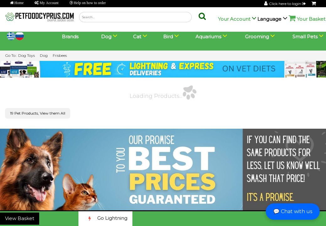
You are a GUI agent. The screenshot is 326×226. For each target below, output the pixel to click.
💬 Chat (292, 211)
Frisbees (60, 55)
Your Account (234, 19)
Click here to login (288, 3)
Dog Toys (26, 55)
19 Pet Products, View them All (37, 113)
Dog (44, 55)
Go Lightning (105, 218)
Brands (70, 37)
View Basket (19, 218)
